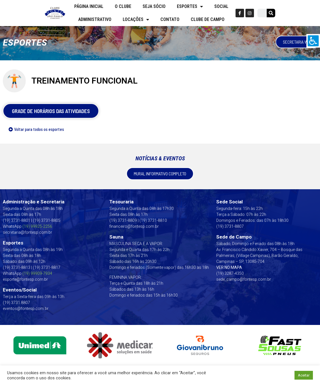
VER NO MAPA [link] (229, 267)
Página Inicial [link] (88, 6)
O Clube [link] (123, 6)
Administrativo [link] (94, 19)
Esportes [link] (190, 6)
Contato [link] (169, 19)
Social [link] (221, 6)
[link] (313, 41)
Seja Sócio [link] (154, 6)
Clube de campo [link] (207, 19)
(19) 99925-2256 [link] (37, 226)
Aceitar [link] (304, 375)
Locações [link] (136, 19)
